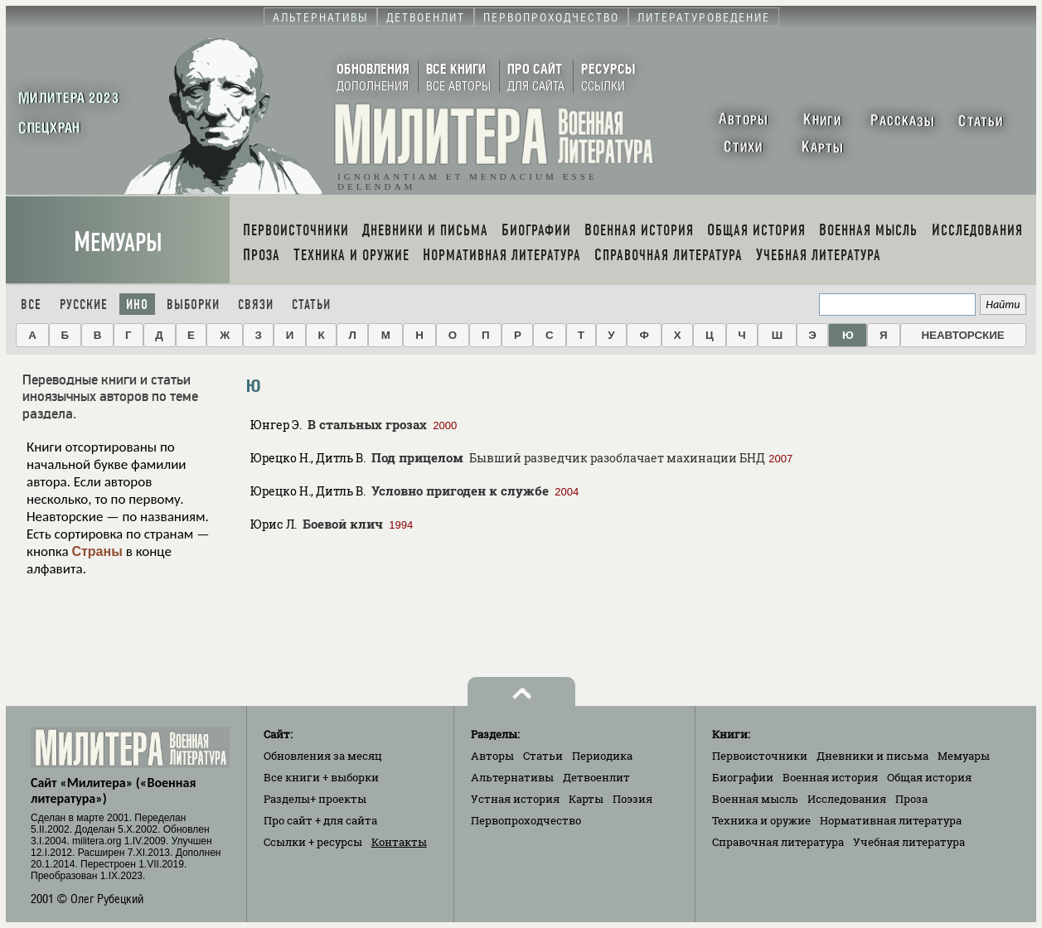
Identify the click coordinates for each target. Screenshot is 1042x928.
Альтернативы (512, 777)
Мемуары (118, 242)
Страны (96, 551)
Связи (256, 304)
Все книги (321, 777)
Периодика (602, 755)
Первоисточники (759, 755)
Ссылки (313, 841)
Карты (586, 798)
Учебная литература (909, 841)
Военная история (830, 777)
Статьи (311, 304)
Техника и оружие (761, 820)
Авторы (492, 755)
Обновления (323, 755)
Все (31, 304)
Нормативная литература (891, 820)
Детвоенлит (596, 777)
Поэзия (632, 798)
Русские (84, 304)
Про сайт (320, 820)
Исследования (846, 798)
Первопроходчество (526, 820)
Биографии (742, 777)
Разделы (315, 798)
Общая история (929, 777)
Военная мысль (755, 798)
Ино (137, 304)
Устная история (515, 798)
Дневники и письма (872, 755)
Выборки (193, 304)
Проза (911, 798)
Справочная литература (778, 841)
